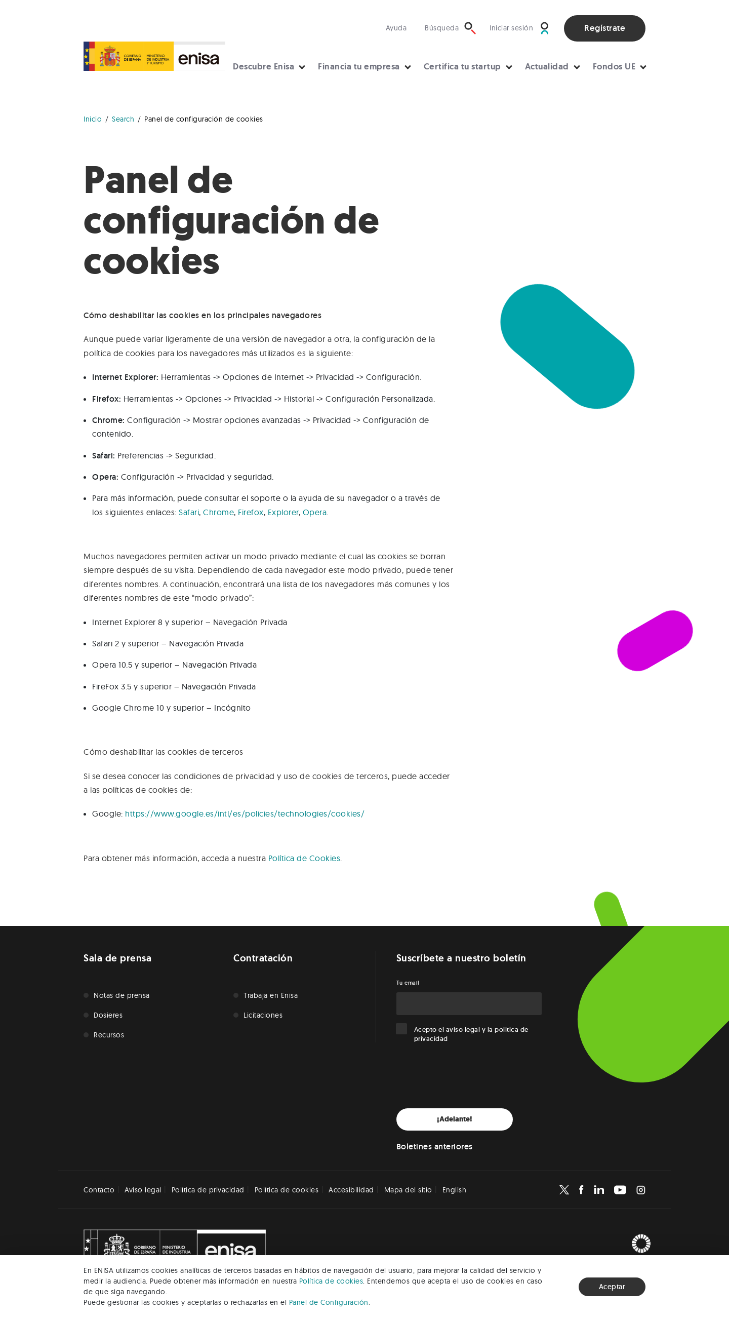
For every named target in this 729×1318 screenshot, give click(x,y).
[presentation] (473, 1076)
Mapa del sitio (408, 1189)
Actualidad (547, 66)
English (454, 1189)
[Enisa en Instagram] (640, 1189)
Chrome (218, 512)
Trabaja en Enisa (271, 995)
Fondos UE (614, 66)
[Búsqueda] (450, 28)
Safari (189, 512)
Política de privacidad (208, 1189)
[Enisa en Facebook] (581, 1189)
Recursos (109, 1034)
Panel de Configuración (329, 1302)
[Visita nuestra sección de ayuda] (399, 28)
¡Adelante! (454, 1119)
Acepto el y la (471, 1034)
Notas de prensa (122, 995)
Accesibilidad (351, 1189)
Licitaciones (263, 1015)
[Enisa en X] (564, 1189)
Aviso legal (143, 1189)
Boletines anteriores (434, 1146)
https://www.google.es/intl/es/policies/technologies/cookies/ (244, 813)
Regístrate (604, 27)
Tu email (408, 982)
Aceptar (612, 1286)
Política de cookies (331, 1281)
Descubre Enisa (263, 66)
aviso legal (463, 1029)
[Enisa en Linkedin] (599, 1189)
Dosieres (108, 1015)
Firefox (251, 512)
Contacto (99, 1189)
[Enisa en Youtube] (620, 1190)
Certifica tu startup (462, 66)
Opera (315, 512)
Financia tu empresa (359, 66)
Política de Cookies (304, 858)
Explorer (283, 512)
